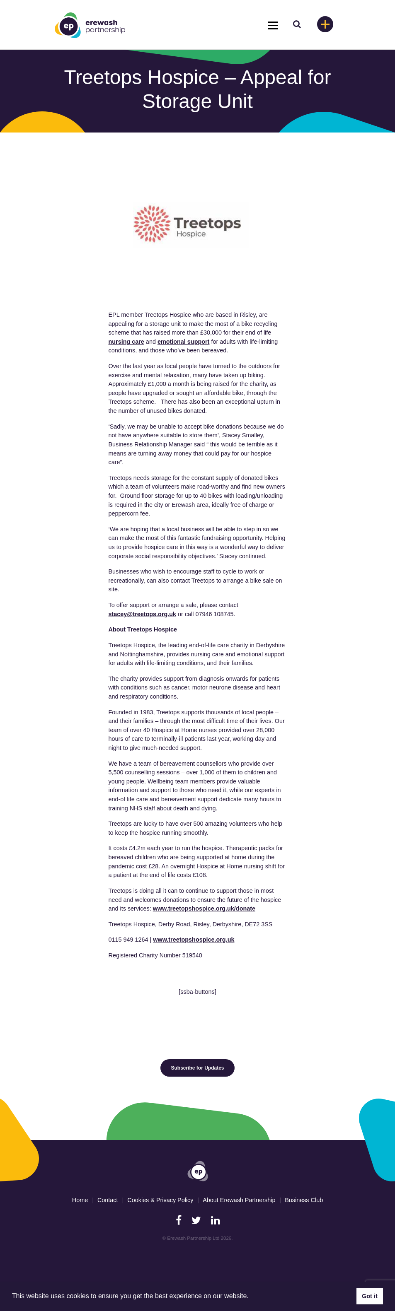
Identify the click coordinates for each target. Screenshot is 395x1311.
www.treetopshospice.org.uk (193, 939)
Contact (107, 1200)
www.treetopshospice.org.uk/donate (204, 908)
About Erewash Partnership (239, 1200)
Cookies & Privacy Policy (160, 1200)
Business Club (304, 1200)
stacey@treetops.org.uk (143, 614)
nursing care (126, 341)
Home (80, 1200)
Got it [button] (370, 1296)
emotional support (184, 341)
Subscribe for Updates (197, 1068)
